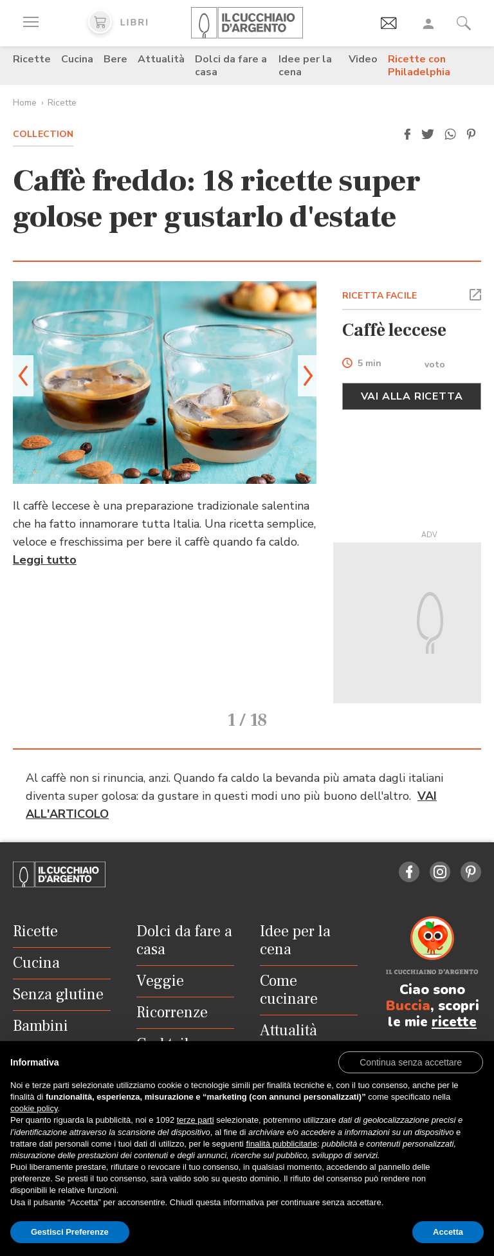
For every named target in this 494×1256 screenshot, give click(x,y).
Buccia (408, 1006)
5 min (369, 363)
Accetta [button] (448, 1232)
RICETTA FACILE (379, 296)
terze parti (195, 1120)
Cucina (77, 59)
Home (25, 103)
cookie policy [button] (33, 1108)
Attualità (161, 59)
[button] (407, 134)
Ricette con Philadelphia (419, 65)
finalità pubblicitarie (281, 1144)
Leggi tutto (45, 560)
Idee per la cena (305, 65)
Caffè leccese (394, 330)
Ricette (32, 59)
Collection (43, 134)
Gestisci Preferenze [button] (70, 1232)
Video (363, 59)
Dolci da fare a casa (231, 65)
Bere (115, 59)
